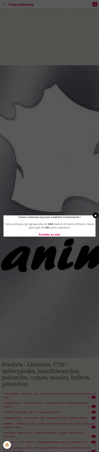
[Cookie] (7, 445)
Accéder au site (49, 234)
